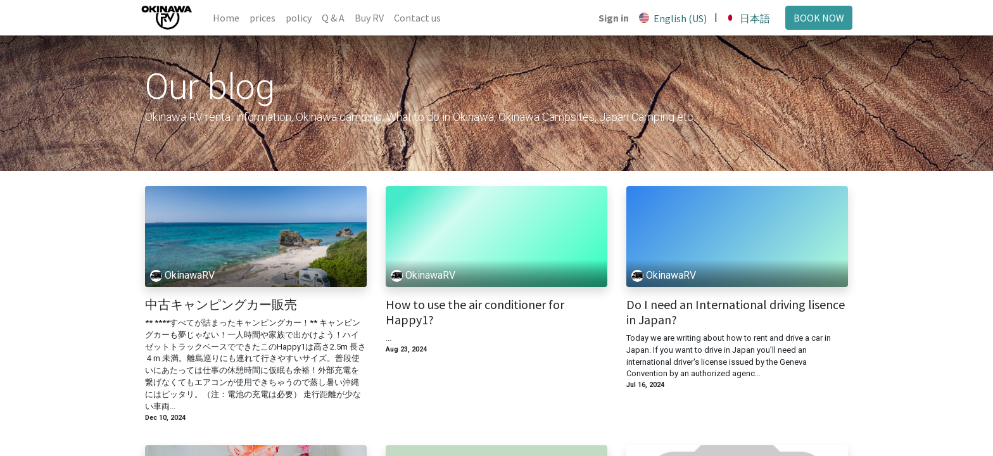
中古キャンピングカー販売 (221, 304)
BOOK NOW (814, 17)
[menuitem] (230, 17)
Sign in (609, 17)
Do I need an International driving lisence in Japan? (735, 312)
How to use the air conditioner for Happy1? (475, 312)
